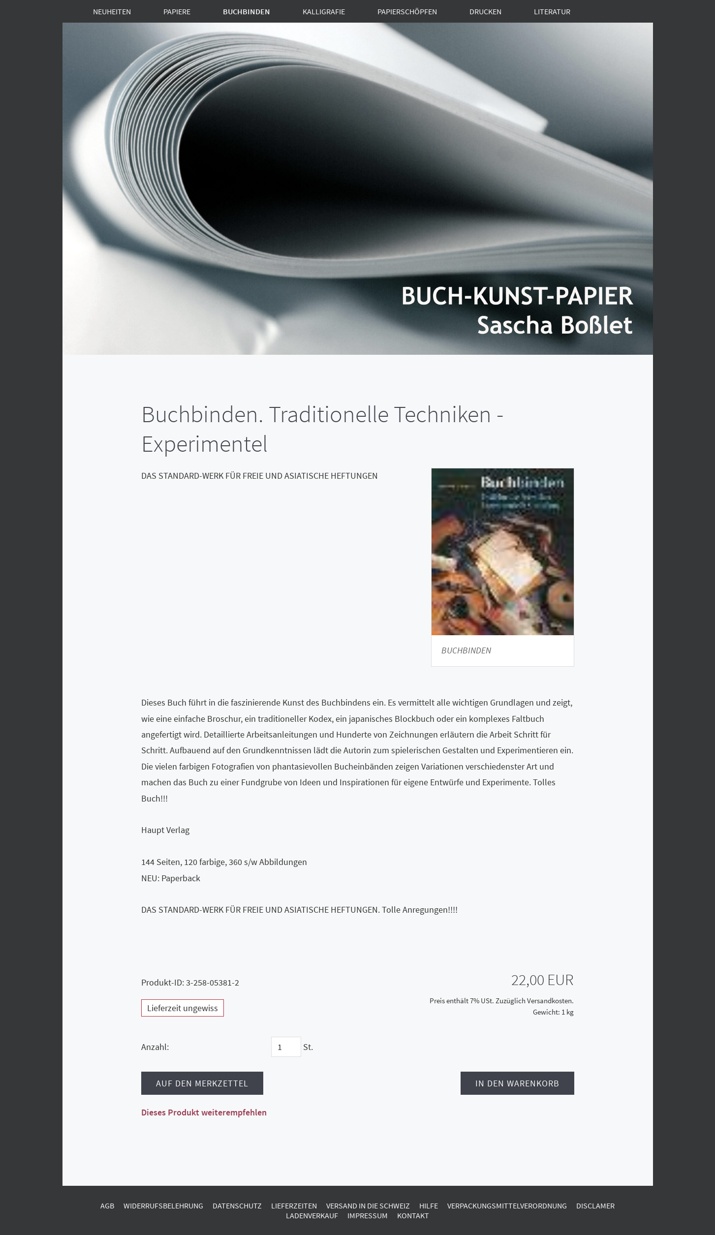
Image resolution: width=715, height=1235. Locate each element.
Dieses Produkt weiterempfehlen (204, 1112)
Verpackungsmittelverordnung (507, 1205)
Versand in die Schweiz (368, 1205)
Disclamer (595, 1205)
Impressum (367, 1215)
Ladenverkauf (312, 1215)
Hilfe (428, 1205)
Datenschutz (237, 1205)
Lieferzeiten (294, 1205)
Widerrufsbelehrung (163, 1205)
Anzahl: (155, 1046)
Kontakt (413, 1215)
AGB (107, 1205)
